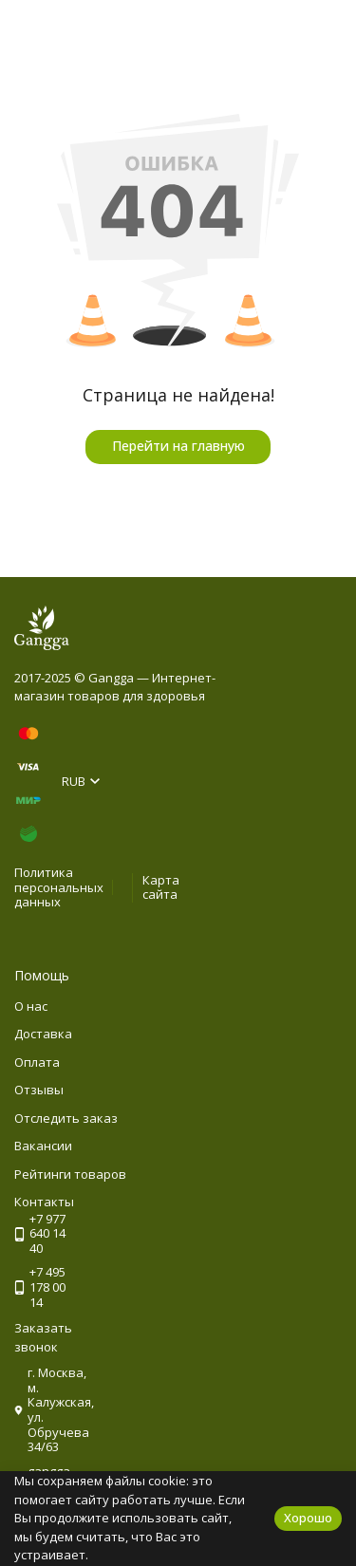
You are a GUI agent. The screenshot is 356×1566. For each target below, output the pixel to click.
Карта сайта (160, 887)
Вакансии (43, 1145)
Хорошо (308, 1517)
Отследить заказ (66, 1118)
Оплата (37, 1062)
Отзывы (39, 1089)
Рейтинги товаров (70, 1174)
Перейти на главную (178, 446)
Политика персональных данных (58, 887)
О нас (30, 1006)
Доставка (43, 1033)
